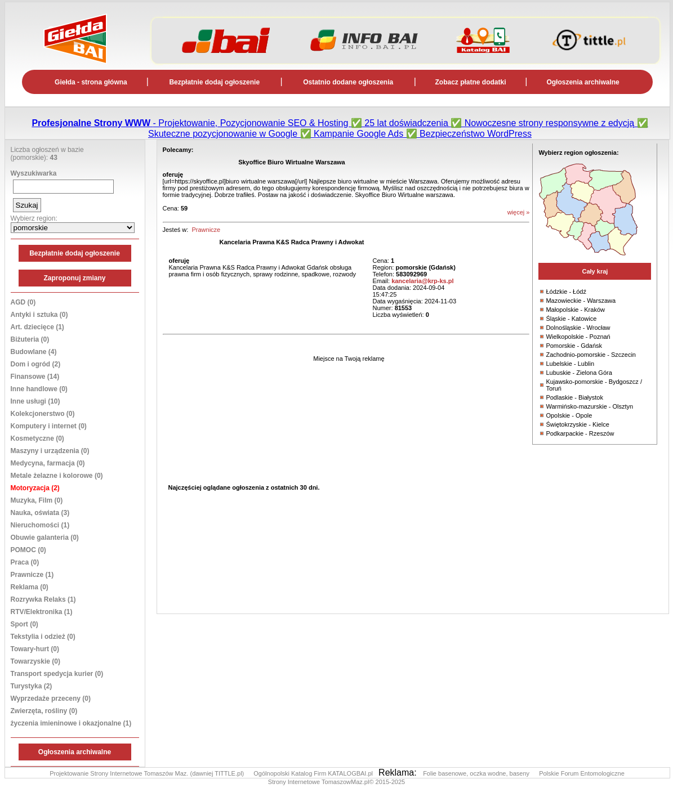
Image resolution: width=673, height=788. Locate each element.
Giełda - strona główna (91, 82)
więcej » (518, 212)
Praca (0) (25, 562)
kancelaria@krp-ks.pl (422, 280)
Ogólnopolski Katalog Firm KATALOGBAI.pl (314, 773)
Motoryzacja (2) (35, 488)
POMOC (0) (28, 550)
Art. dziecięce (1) (37, 327)
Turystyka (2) (31, 686)
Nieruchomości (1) (40, 525)
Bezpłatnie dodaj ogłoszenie (214, 82)
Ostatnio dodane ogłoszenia (348, 82)
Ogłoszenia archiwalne (582, 82)
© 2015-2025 (387, 781)
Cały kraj (595, 271)
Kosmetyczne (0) (37, 438)
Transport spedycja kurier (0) (57, 674)
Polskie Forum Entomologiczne (582, 773)
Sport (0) (24, 624)
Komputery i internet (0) (49, 426)
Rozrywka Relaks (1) (43, 599)
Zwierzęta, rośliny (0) (44, 711)
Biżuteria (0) (30, 339)
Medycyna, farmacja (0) (48, 463)
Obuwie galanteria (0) (45, 537)
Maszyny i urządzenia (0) (50, 451)
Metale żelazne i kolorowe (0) (57, 476)
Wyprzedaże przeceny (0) (51, 698)
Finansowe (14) (35, 376)
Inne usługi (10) (35, 401)
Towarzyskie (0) (35, 661)
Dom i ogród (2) (36, 364)
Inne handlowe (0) (39, 389)
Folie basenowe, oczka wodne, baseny (477, 773)
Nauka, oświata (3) (40, 513)
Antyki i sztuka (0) (39, 315)
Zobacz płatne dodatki (470, 82)
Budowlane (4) (34, 352)
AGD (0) (23, 302)
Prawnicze (205, 229)
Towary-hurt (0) (35, 649)
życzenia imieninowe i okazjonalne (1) (71, 723)
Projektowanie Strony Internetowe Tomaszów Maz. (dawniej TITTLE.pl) (148, 773)
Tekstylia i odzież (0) (43, 637)
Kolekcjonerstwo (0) (43, 414)
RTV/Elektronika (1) (42, 612)
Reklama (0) (29, 587)
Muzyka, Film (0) (37, 500)
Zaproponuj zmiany (74, 278)
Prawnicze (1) (32, 575)
